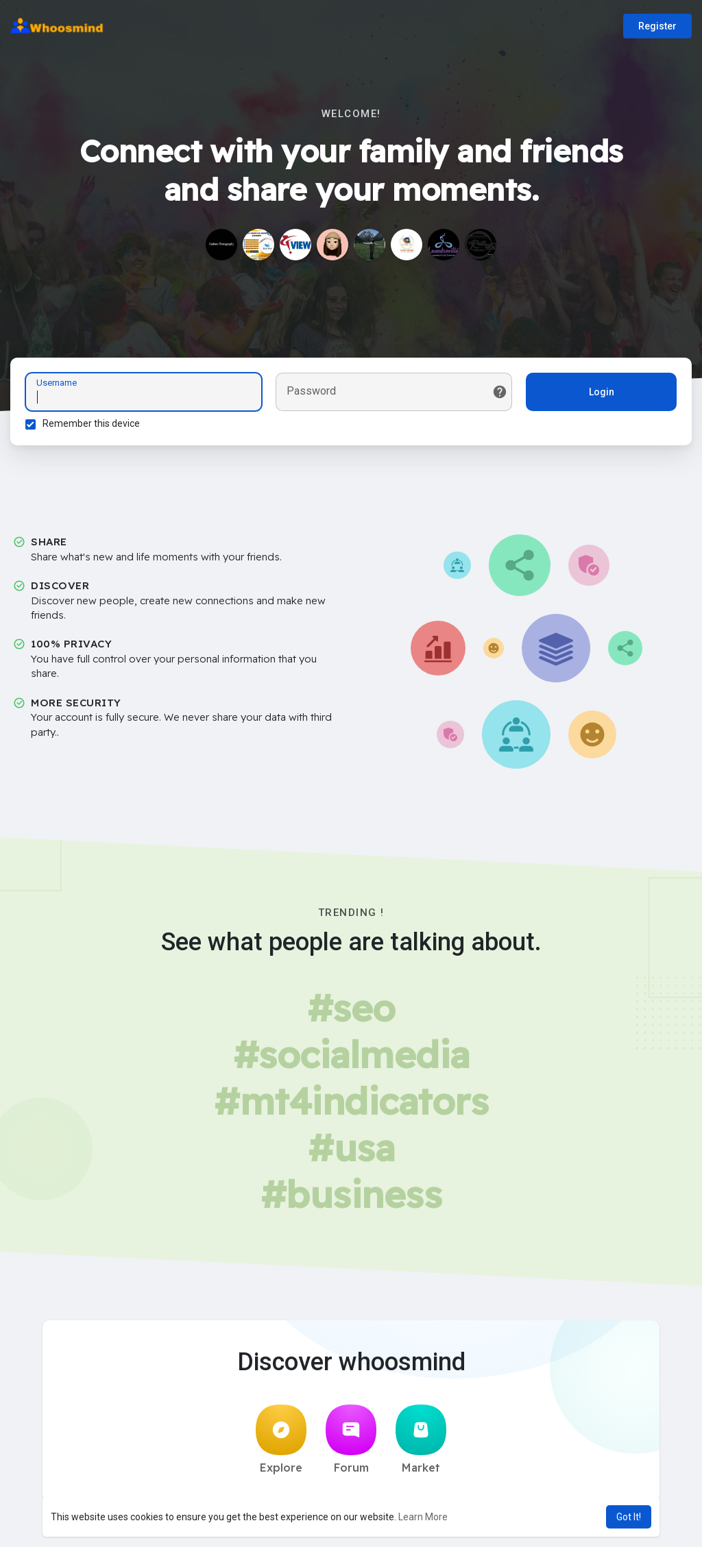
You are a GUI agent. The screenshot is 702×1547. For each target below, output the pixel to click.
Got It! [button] (628, 1516)
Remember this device (93, 425)
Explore (281, 1443)
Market (421, 1443)
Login (599, 393)
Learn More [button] (423, 1516)
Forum (351, 1443)
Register (657, 26)
